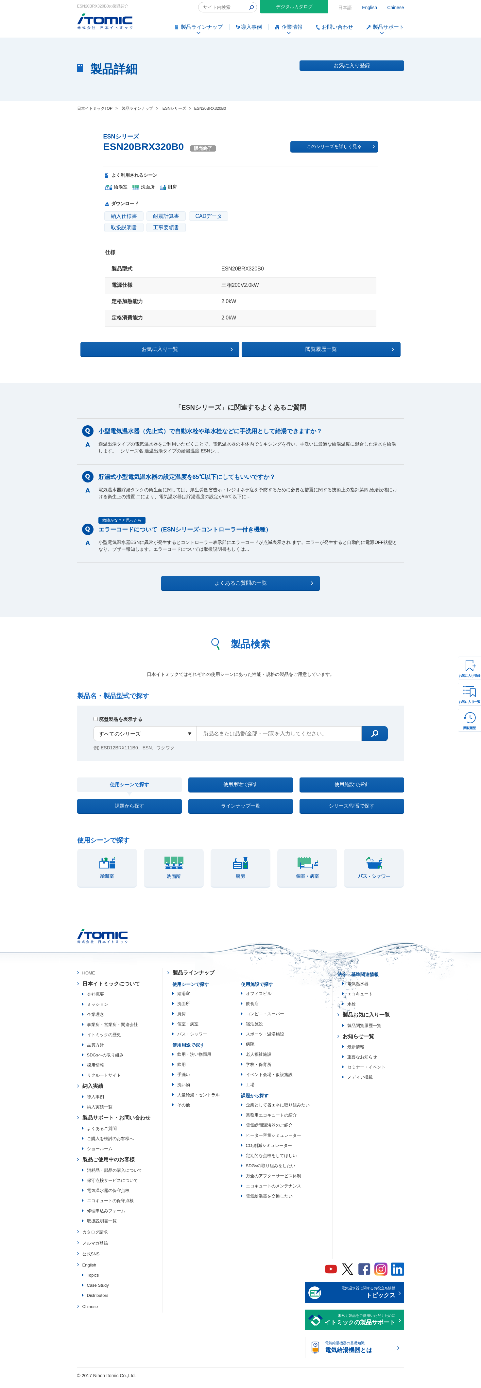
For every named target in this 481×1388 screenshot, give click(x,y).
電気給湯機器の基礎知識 (360, 1354)
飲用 (181, 1070)
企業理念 (95, 1020)
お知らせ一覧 (358, 1042)
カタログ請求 (95, 1237)
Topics (93, 1280)
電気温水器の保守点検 (108, 1196)
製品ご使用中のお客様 (108, 1165)
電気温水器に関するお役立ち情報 (360, 1299)
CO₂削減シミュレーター (269, 1151)
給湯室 (183, 999)
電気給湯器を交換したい (269, 1201)
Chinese (395, 7)
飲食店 (252, 1009)
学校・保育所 (258, 1070)
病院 (250, 1049)
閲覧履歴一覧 (297, 348)
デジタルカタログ (294, 6)
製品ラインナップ (194, 978)
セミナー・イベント (366, 1072)
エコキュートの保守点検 (110, 1206)
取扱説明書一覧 (102, 1226)
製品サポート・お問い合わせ (116, 1123)
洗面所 (183, 1009)
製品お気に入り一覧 (366, 1020)
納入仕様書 (124, 216)
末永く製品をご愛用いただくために (360, 1326)
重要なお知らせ (362, 1062)
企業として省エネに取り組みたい (278, 1110)
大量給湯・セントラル (198, 1100)
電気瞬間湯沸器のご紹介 (269, 1130)
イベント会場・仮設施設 (269, 1080)
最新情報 (355, 1052)
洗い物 (183, 1090)
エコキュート (360, 999)
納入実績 (92, 1092)
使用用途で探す (240, 785)
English (369, 7)
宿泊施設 (254, 1029)
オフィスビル (258, 999)
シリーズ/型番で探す (351, 810)
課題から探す (129, 810)
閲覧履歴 (469, 728)
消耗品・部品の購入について (114, 1175)
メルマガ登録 (95, 1248)
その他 (183, 1110)
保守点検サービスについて (112, 1186)
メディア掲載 (360, 1083)
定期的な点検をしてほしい (271, 1161)
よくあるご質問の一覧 (246, 582)
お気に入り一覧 (469, 702)
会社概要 (95, 1000)
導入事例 (95, 1102)
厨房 (181, 1019)
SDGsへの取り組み (105, 1060)
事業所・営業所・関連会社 (112, 1030)
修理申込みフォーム (106, 1216)
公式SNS (91, 1259)
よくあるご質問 (102, 1134)
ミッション (97, 1010)
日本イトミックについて (111, 989)
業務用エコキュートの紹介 (271, 1120)
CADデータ (208, 216)
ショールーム (99, 1154)
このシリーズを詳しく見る (341, 147)
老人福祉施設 (258, 1059)
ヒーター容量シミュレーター (273, 1140)
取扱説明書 (124, 227)
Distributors (98, 1300)
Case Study (98, 1290)
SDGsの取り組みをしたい (271, 1171)
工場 (250, 1090)
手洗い (183, 1080)
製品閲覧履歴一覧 (364, 1031)
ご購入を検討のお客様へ (110, 1144)
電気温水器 (358, 989)
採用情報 (95, 1071)
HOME (88, 978)
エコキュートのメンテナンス (273, 1191)
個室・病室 (187, 1029)
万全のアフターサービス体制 (273, 1181)
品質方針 (95, 1050)
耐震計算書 (166, 216)
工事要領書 (166, 227)
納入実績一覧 (99, 1112)
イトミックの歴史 (104, 1040)
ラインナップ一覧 (241, 810)
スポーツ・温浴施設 (265, 1039)
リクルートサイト (104, 1081)
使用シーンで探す (129, 785)
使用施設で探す (352, 785)
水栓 (351, 1009)
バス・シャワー (192, 1039)
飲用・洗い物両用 (194, 1059)
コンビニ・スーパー (265, 1019)
